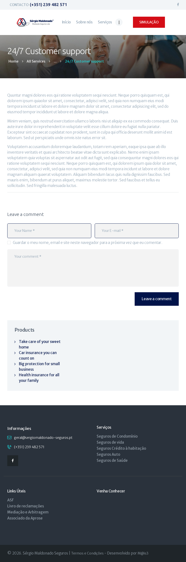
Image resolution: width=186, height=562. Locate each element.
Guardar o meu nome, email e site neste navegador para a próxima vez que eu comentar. (87, 242)
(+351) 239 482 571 (29, 447)
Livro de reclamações (25, 506)
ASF (10, 500)
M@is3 (143, 553)
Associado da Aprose (25, 518)
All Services (36, 61)
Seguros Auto (108, 454)
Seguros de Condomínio (117, 436)
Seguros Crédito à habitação (121, 448)
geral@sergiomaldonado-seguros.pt (43, 437)
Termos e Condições (87, 553)
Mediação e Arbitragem (27, 512)
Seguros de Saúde (112, 460)
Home (13, 61)
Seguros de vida (110, 442)
